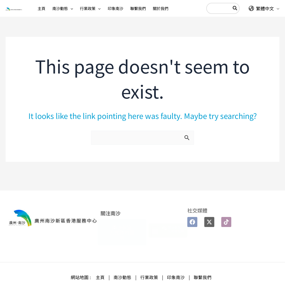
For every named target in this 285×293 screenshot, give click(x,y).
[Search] (228, 13)
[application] (64, 12)
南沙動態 (122, 277)
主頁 (100, 277)
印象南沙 (176, 277)
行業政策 (149, 277)
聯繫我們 (203, 277)
